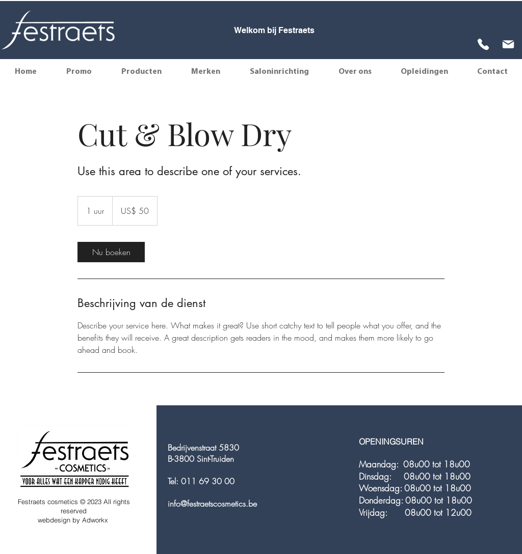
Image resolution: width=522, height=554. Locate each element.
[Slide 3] (281, 31)
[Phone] (483, 44)
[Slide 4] (290, 31)
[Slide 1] (264, 31)
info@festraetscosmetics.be (212, 503)
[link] (111, 252)
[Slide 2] (273, 31)
